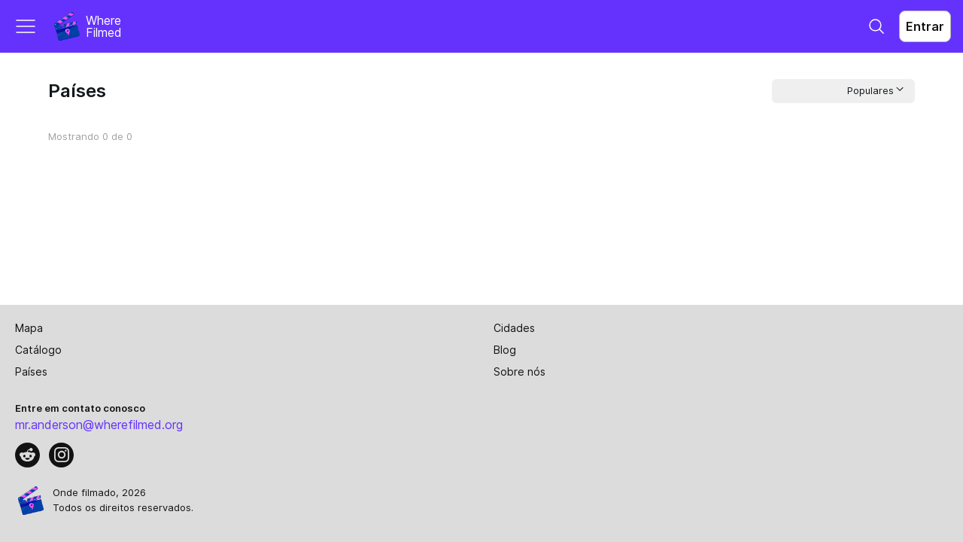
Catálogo (38, 349)
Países (31, 371)
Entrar (925, 26)
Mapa (29, 327)
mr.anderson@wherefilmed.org (99, 424)
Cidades (514, 327)
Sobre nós (519, 371)
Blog (505, 349)
